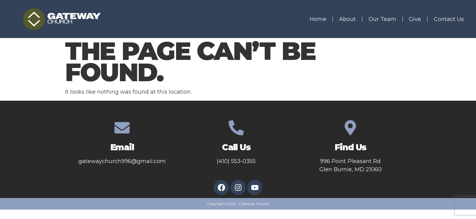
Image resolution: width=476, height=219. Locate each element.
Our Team (382, 19)
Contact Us (449, 19)
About (347, 19)
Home (318, 19)
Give (415, 19)
